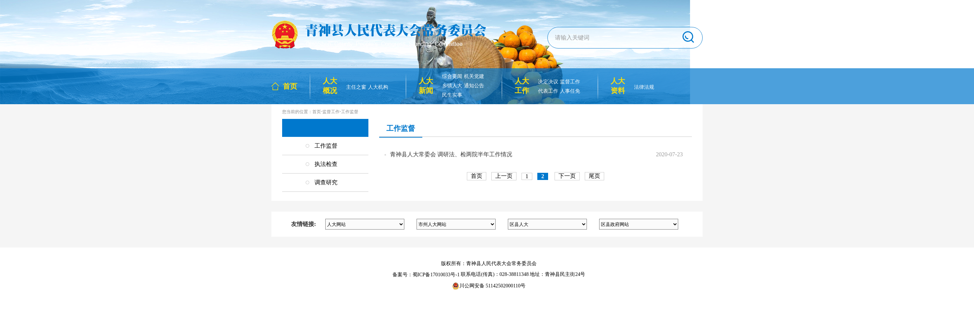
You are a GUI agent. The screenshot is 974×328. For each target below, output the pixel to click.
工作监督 (349, 111)
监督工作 (570, 81)
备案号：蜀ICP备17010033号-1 (426, 274)
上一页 (504, 176)
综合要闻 (452, 76)
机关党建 (474, 76)
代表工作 (548, 91)
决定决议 (548, 81)
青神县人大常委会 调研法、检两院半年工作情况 (451, 154)
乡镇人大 (452, 85)
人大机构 (378, 87)
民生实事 (452, 95)
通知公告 (474, 85)
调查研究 (325, 182)
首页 (290, 86)
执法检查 (325, 164)
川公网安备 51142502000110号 (488, 286)
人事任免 (570, 91)
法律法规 (644, 87)
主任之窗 (356, 87)
